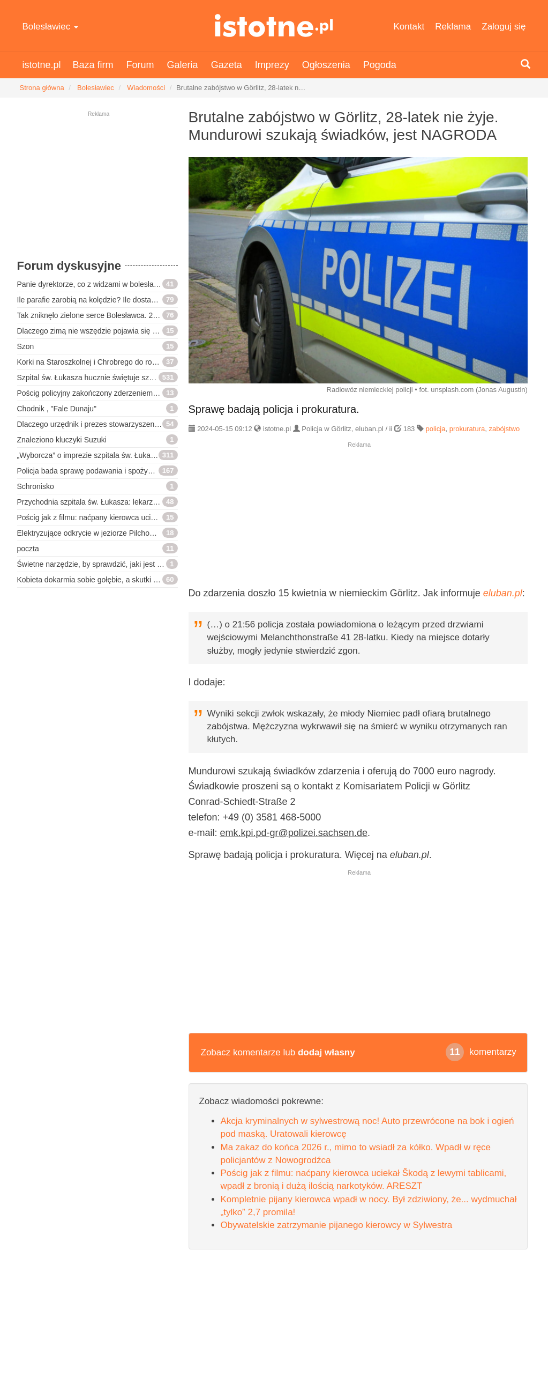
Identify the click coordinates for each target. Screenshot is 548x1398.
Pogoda (379, 65)
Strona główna (42, 88)
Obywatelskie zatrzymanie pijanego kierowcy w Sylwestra (337, 1225)
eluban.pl (502, 593)
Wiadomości (146, 88)
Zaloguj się (504, 26)
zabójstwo (504, 429)
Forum (140, 65)
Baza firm (93, 65)
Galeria (182, 65)
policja (436, 429)
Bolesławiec (50, 26)
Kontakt (409, 26)
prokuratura (467, 429)
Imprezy (272, 65)
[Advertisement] (97, 190)
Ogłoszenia (326, 65)
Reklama (453, 26)
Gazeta (226, 65)
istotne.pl (274, 25)
